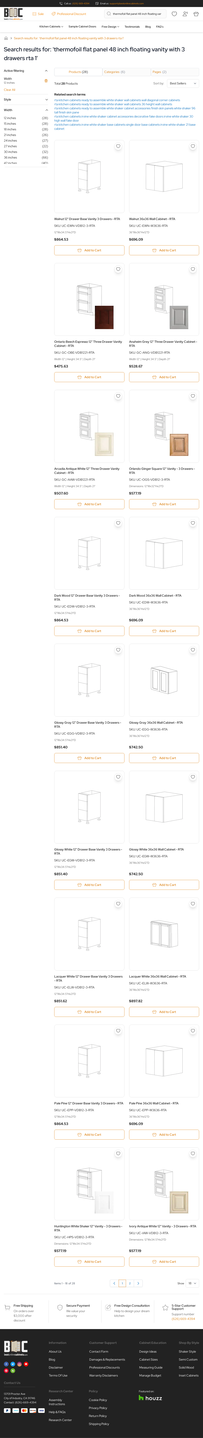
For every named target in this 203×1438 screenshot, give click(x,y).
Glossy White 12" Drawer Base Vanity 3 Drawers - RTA (88, 851)
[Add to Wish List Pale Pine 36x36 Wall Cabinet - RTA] (193, 1031)
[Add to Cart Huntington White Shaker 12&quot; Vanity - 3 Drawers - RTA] (89, 1262)
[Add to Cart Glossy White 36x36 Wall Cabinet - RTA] (164, 885)
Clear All (9, 90)
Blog (148, 26)
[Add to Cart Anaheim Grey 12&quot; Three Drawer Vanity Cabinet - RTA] (164, 377)
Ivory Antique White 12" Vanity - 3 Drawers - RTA (162, 1226)
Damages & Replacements (107, 1359)
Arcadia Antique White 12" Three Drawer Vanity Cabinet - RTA (87, 471)
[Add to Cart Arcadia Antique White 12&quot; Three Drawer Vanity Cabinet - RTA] (89, 504)
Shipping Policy (99, 1424)
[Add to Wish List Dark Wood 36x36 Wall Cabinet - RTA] (193, 523)
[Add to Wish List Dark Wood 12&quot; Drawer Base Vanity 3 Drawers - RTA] (118, 523)
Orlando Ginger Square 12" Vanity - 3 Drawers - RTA (162, 471)
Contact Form (98, 1351)
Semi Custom (188, 1359)
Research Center (60, 1420)
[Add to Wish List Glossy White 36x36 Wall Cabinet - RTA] (193, 777)
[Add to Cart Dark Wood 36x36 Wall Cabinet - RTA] (164, 631)
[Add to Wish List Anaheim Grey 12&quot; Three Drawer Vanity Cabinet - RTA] (193, 269)
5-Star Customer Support (184, 1307)
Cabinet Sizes (148, 1359)
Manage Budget (150, 1375)
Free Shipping (23, 1306)
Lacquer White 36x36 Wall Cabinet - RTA (157, 976)
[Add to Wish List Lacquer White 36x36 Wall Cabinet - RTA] (193, 904)
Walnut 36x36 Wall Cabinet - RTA (152, 219)
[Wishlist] (174, 14)
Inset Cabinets (189, 1375)
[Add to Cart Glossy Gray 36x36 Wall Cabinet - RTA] (164, 758)
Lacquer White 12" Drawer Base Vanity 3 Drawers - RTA (88, 978)
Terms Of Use (58, 1375)
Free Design (109, 26)
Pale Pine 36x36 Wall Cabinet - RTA (153, 1103)
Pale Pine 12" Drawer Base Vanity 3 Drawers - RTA (88, 1103)
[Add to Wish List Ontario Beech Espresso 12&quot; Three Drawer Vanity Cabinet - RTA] (118, 269)
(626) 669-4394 (80, 3)
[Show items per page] (192, 1283)
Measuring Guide (151, 1367)
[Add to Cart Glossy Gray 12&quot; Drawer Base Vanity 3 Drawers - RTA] (89, 758)
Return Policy (98, 1416)
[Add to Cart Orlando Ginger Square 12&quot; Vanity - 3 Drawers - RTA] (164, 504)
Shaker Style (187, 1351)
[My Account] (185, 14)
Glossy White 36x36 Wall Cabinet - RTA (156, 849)
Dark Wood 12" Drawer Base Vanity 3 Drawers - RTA (87, 598)
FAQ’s (160, 26)
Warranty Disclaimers (103, 1375)
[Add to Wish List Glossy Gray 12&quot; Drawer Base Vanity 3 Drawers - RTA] (118, 650)
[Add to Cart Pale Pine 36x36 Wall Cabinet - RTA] (164, 1135)
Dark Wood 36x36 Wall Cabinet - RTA (155, 596)
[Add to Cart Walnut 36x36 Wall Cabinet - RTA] (164, 250)
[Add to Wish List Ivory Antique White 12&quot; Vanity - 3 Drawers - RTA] (193, 1153)
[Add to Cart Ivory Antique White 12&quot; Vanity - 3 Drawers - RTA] (164, 1262)
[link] (114, 1283)
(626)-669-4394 (25, 1402)
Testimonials (132, 26)
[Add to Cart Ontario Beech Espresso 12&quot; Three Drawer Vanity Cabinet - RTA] (89, 377)
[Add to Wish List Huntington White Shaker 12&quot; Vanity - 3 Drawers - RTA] (118, 1153)
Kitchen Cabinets (49, 26)
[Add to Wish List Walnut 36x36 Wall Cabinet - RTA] (193, 146)
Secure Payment (78, 1306)
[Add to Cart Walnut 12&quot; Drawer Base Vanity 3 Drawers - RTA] (89, 250)
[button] (26, 71)
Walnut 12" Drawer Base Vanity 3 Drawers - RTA (87, 219)
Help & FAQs (57, 1412)
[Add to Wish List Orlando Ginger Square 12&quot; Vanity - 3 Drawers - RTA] (193, 396)
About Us (55, 1351)
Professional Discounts (104, 1367)
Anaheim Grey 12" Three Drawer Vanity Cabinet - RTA (163, 344)
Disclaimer (56, 1367)
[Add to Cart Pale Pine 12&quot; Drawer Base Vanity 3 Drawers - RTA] (89, 1135)
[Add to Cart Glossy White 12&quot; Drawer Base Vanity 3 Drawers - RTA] (89, 885)
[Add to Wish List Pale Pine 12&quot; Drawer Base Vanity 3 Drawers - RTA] (118, 1031)
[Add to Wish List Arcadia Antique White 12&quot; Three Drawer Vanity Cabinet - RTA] (118, 396)
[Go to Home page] (13, 14)
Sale (38, 14)
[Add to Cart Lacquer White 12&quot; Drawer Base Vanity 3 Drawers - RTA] (89, 1012)
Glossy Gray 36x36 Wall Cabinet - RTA (156, 723)
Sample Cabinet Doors (82, 26)
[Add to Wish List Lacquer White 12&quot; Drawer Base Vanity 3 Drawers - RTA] (118, 904)
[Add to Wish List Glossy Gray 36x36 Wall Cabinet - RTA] (193, 650)
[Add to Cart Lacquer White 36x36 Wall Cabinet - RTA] (164, 1012)
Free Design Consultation (132, 1306)
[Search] (109, 13)
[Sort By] (183, 83)
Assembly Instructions (57, 1402)
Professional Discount (69, 14)
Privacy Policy (98, 1408)
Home (6, 38)
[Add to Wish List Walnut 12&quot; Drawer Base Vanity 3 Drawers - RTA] (118, 146)
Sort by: (176, 83)
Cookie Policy (98, 1400)
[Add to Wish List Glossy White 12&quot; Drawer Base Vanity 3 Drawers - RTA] (118, 777)
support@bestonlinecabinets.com (127, 3)
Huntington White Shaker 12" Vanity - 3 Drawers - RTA (88, 1228)
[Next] (138, 1283)
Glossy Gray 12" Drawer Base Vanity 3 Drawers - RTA (87, 725)
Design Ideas (148, 1351)
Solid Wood (186, 1367)
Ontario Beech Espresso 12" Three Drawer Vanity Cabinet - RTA (88, 344)
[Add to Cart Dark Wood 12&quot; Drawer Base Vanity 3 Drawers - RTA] (89, 631)
